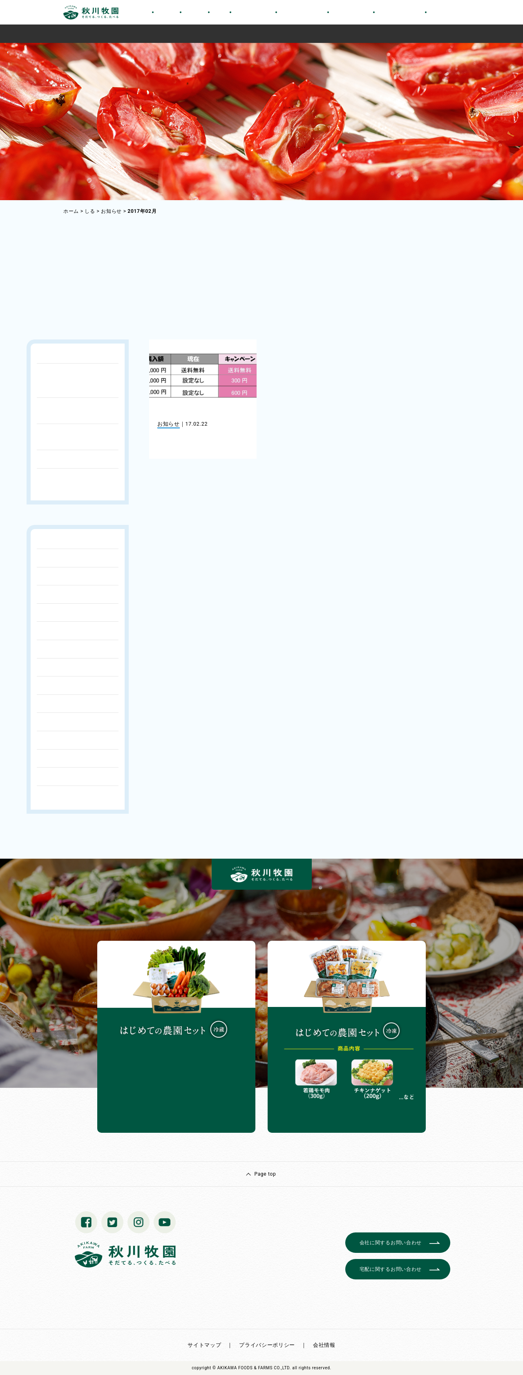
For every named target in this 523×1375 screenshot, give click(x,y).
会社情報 (324, 1345)
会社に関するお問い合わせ (391, 1243)
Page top (265, 1174)
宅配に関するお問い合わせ (391, 1269)
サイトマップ (204, 1345)
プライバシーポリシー (267, 1345)
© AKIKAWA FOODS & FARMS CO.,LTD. (251, 1368)
